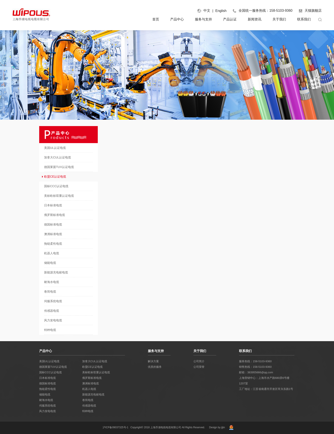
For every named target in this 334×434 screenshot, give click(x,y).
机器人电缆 (89, 389)
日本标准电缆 (47, 377)
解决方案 (153, 361)
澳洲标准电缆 (90, 383)
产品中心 (177, 19)
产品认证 (230, 19)
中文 (206, 10)
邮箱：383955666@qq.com (256, 372)
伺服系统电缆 (47, 405)
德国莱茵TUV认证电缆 (53, 366)
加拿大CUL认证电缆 (94, 361)
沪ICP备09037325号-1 (115, 427)
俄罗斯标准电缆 (92, 377)
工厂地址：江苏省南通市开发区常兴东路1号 (266, 389)
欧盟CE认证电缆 (92, 366)
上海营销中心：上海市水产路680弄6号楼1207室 (264, 380)
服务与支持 (203, 19)
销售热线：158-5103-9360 (255, 366)
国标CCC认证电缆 (50, 372)
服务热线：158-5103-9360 (255, 361)
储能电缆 (44, 394)
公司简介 (198, 361)
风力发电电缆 (47, 411)
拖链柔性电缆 (47, 389)
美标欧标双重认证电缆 (96, 372)
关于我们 (279, 19)
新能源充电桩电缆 (93, 394)
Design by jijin (217, 427)
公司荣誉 (198, 366)
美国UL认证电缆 (49, 361)
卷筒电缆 (87, 400)
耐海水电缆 (46, 400)
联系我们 (304, 19)
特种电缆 (87, 411)
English (220, 11)
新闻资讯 (254, 19)
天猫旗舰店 (310, 11)
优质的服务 (155, 366)
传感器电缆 (89, 405)
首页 (155, 19)
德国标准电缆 (47, 383)
